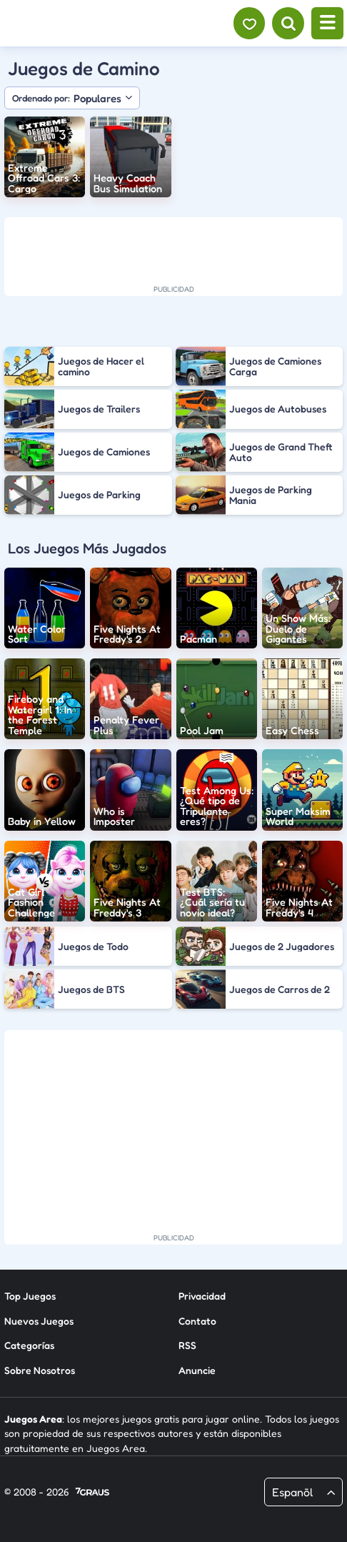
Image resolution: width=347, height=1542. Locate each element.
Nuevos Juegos (39, 1320)
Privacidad (202, 1295)
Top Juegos (30, 1295)
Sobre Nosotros (39, 1369)
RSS (187, 1344)
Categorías (29, 1344)
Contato (197, 1320)
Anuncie (197, 1369)
